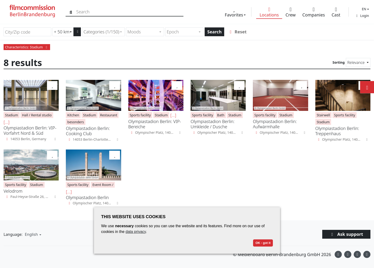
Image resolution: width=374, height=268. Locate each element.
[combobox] (103, 31)
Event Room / (102, 184)
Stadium (11, 115)
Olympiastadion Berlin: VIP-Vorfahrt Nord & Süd (30, 130)
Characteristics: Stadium (27, 47)
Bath (220, 115)
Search (214, 32)
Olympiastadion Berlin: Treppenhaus (337, 130)
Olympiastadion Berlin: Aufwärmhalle (275, 124)
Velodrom (13, 191)
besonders (75, 122)
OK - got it (262, 243)
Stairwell (323, 115)
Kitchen (73, 115)
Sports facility (140, 115)
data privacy (135, 232)
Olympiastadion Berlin (87, 197)
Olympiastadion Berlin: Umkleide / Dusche (212, 124)
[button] (364, 9)
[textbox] (143, 32)
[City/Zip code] (27, 31)
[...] (7, 122)
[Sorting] (358, 62)
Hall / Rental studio (37, 115)
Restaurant (108, 115)
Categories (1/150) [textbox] (101, 32)
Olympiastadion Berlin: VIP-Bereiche (154, 124)
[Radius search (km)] (62, 31)
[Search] (72, 12)
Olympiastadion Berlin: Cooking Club (88, 130)
